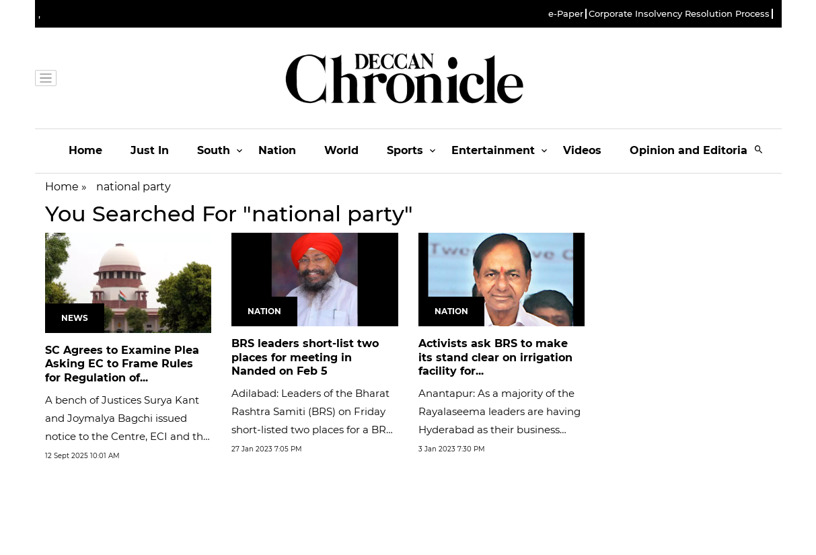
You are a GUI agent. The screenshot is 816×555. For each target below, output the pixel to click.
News (74, 318)
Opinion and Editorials (693, 150)
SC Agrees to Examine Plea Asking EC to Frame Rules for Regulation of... (122, 364)
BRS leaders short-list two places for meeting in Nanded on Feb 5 (305, 357)
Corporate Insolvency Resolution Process (679, 14)
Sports (405, 150)
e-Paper (565, 14)
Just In (150, 150)
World (341, 150)
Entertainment (493, 150)
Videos (582, 150)
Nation (277, 150)
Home (85, 150)
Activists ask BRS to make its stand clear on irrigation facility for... (495, 357)
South (213, 150)
